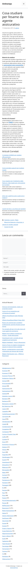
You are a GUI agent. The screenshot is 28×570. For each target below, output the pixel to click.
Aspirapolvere (6, 391)
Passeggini (5, 485)
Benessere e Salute (8, 404)
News (16, 220)
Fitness (4, 449)
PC (3, 488)
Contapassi (5, 432)
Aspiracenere (6, 388)
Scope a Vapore (6, 528)
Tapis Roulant (6, 544)
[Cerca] (24, 293)
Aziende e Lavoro (9, 220)
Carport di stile (8, 227)
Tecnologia (5, 546)
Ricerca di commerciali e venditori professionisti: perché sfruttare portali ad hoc (13, 324)
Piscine (4, 503)
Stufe (3, 538)
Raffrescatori (6, 505)
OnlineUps (7, 3)
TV (3, 554)
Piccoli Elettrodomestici (9, 500)
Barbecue (5, 401)
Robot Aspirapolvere (8, 510)
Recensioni (5, 508)
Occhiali (4, 475)
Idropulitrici (5, 465)
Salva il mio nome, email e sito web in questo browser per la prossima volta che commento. (14, 272)
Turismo (4, 551)
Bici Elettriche (6, 406)
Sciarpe (4, 526)
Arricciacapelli (6, 383)
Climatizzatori (6, 421)
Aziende (4, 393)
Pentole (4, 490)
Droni (4, 442)
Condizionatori (6, 427)
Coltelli (4, 424)
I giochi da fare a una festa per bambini (14, 209)
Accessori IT (5, 373)
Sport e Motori (6, 536)
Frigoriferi (5, 455)
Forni (3, 452)
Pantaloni (5, 483)
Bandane (5, 399)
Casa (3, 419)
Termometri (5, 549)
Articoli (4, 386)
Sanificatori (5, 518)
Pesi (3, 493)
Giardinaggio (6, 457)
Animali (4, 381)
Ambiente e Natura (8, 378)
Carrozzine (5, 416)
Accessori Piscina (7, 376)
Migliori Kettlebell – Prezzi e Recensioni (13, 342)
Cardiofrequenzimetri (8, 414)
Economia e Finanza (8, 444)
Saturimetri (5, 521)
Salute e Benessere (8, 516)
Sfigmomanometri (7, 533)
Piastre (4, 498)
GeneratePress (14, 567)
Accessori (5, 371)
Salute (4, 513)
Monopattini (6, 470)
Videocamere (6, 559)
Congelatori (5, 429)
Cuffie (4, 437)
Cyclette (4, 439)
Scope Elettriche (7, 531)
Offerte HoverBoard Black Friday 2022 (13, 320)
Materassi (5, 467)
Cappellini (5, 411)
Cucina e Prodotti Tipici (9, 434)
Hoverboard (5, 462)
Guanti (4, 460)
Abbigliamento (6, 368)
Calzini (4, 409)
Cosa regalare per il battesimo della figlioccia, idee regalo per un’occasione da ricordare (13, 183)
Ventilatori (5, 556)
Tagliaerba (5, 541)
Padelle (4, 477)
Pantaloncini (6, 480)
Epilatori (4, 447)
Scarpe (4, 523)
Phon (3, 495)
